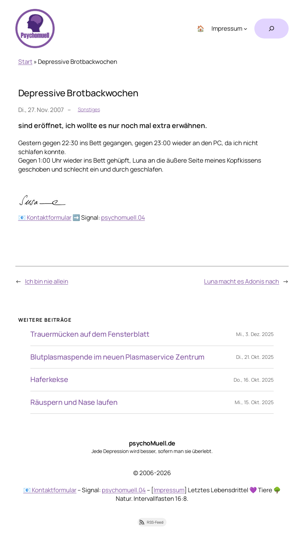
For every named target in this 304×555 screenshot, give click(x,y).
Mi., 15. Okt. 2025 (254, 402)
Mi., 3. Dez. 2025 (255, 334)
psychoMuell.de (152, 443)
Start (25, 61)
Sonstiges (89, 109)
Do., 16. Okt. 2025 (254, 379)
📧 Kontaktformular (44, 217)
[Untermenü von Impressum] (245, 28)
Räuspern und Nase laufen (74, 402)
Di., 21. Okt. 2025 (255, 356)
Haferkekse (49, 380)
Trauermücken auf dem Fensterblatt (89, 334)
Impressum (169, 490)
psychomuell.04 (123, 217)
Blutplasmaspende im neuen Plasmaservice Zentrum (117, 357)
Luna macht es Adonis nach (241, 281)
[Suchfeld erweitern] (271, 29)
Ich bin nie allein (46, 281)
